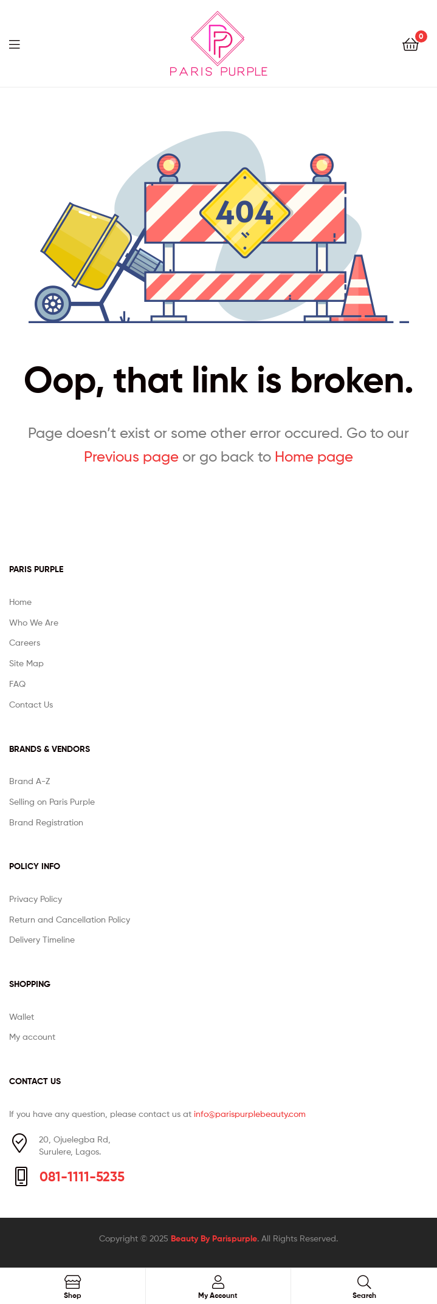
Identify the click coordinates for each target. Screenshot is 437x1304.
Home (20, 601)
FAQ (17, 683)
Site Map (26, 663)
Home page (314, 456)
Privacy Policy (35, 898)
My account (32, 1036)
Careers (24, 642)
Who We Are (33, 622)
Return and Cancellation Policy (69, 919)
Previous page (131, 456)
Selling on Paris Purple (52, 801)
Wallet (21, 1016)
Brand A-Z (29, 781)
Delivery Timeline (42, 939)
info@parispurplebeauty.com (250, 1113)
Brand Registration (46, 822)
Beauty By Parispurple (214, 1238)
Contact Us (31, 704)
